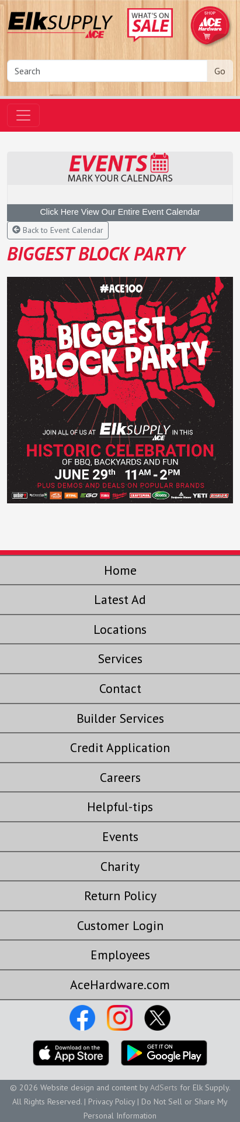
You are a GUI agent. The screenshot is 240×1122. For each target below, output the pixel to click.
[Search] (107, 71)
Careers (120, 777)
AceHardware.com (120, 984)
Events (120, 836)
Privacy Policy (111, 1101)
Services (120, 658)
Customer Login (120, 925)
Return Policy (120, 895)
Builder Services (120, 718)
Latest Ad (120, 599)
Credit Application (120, 747)
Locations (120, 629)
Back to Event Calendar (57, 230)
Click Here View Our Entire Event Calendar (120, 212)
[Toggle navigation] (23, 115)
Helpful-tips (120, 806)
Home (120, 570)
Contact (120, 688)
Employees (120, 954)
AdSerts (164, 1087)
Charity (120, 866)
